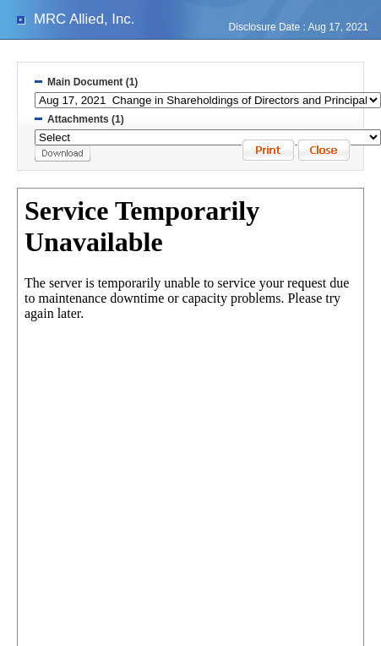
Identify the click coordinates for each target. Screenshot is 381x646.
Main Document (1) (92, 82)
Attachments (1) (85, 119)
